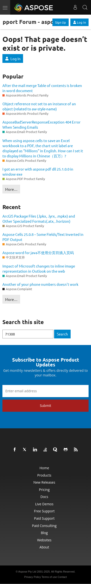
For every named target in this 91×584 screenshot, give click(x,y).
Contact (62, 576)
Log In (79, 22)
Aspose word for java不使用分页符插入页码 (38, 252)
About (44, 547)
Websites (44, 540)
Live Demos (44, 504)
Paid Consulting (44, 525)
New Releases (44, 482)
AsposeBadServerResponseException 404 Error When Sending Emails (41, 124)
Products (44, 475)
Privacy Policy (32, 576)
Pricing (44, 489)
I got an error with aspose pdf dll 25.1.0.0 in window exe (37, 171)
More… (11, 189)
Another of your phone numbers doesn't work (40, 284)
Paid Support (44, 518)
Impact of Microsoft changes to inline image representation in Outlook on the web (38, 268)
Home (44, 468)
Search (62, 334)
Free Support (44, 511)
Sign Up (60, 22)
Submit (45, 405)
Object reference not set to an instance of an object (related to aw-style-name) (39, 106)
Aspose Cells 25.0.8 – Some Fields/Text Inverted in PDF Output (42, 237)
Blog (44, 532)
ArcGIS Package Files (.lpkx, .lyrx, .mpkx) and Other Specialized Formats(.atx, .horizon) (38, 218)
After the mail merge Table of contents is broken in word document (42, 88)
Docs (44, 496)
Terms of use (49, 576)
